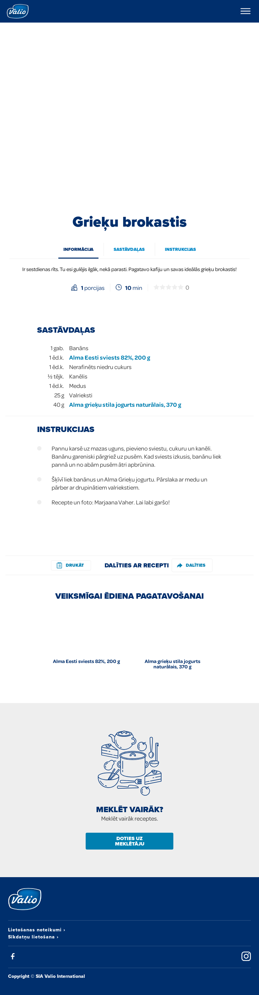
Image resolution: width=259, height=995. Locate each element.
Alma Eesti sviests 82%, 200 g (109, 357)
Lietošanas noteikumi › (36, 929)
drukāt (70, 565)
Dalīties (191, 565)
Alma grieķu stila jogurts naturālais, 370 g (125, 404)
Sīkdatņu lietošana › (33, 936)
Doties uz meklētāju (129, 841)
